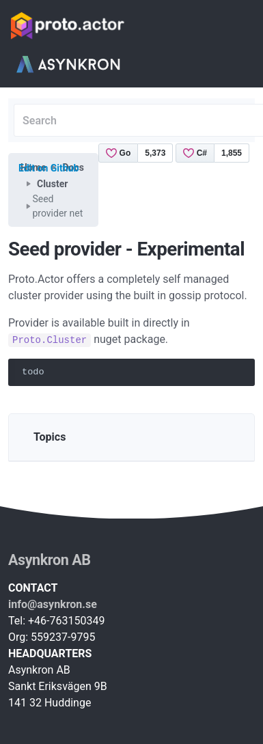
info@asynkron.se (52, 604)
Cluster (52, 183)
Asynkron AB (49, 559)
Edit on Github (48, 168)
